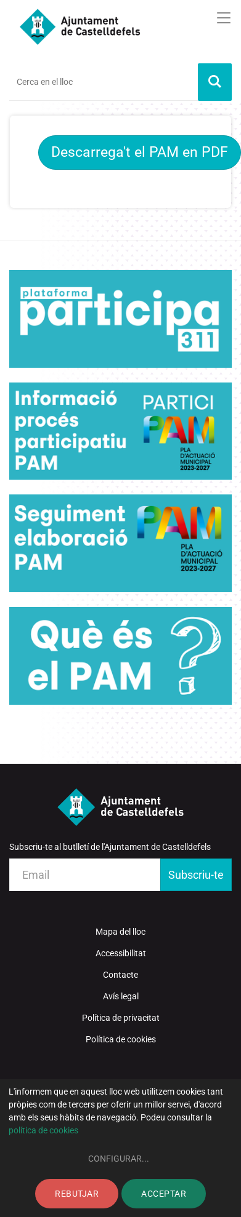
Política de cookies (121, 1039)
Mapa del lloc (120, 932)
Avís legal (121, 996)
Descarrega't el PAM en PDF (139, 152)
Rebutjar (77, 1194)
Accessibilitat (121, 953)
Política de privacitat (121, 1018)
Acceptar (163, 1194)
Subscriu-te (196, 874)
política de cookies (43, 1130)
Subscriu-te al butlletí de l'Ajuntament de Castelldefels (110, 847)
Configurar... (118, 1158)
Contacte (120, 975)
